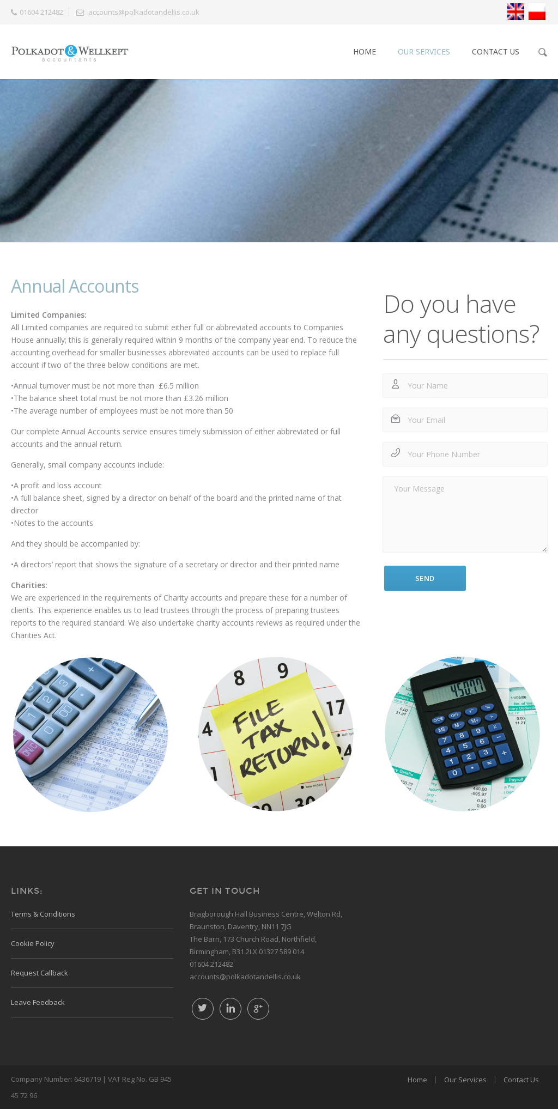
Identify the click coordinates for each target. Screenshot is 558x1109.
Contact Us (495, 51)
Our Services (424, 51)
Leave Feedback (38, 1002)
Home (364, 51)
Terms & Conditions (43, 914)
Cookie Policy (32, 943)
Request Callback (39, 973)
